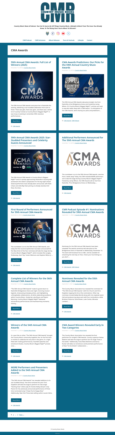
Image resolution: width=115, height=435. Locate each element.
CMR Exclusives (40, 40)
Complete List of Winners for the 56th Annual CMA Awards (31, 280)
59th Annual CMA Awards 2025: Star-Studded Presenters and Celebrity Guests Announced (31, 140)
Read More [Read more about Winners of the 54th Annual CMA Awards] (16, 351)
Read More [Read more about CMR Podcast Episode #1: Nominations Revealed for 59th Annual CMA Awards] (67, 262)
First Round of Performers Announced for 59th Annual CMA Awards (31, 211)
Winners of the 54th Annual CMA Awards (28, 326)
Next (21, 415)
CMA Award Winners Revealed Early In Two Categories (83, 326)
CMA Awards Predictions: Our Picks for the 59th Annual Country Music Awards (83, 65)
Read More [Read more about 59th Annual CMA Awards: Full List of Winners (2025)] (16, 121)
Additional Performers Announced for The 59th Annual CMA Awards (82, 139)
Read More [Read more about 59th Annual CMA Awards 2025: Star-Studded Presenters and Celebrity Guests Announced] (16, 193)
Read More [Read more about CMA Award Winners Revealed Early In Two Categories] (67, 351)
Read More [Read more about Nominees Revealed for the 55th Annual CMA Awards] (67, 306)
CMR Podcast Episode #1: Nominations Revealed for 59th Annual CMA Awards (83, 211)
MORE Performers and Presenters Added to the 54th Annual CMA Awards (29, 370)
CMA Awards (16, 126)
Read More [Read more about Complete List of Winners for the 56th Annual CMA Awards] (16, 308)
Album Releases (54, 40)
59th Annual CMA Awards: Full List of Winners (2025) (31, 63)
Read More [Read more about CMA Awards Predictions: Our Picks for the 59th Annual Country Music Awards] (67, 116)
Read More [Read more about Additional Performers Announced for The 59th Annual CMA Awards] (67, 188)
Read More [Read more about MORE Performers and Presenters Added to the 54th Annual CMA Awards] (16, 400)
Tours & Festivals (68, 40)
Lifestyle (81, 40)
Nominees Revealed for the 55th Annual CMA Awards (79, 280)
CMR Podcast (27, 40)
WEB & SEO (57, 433)
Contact (89, 40)
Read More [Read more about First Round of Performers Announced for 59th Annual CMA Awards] (16, 260)
